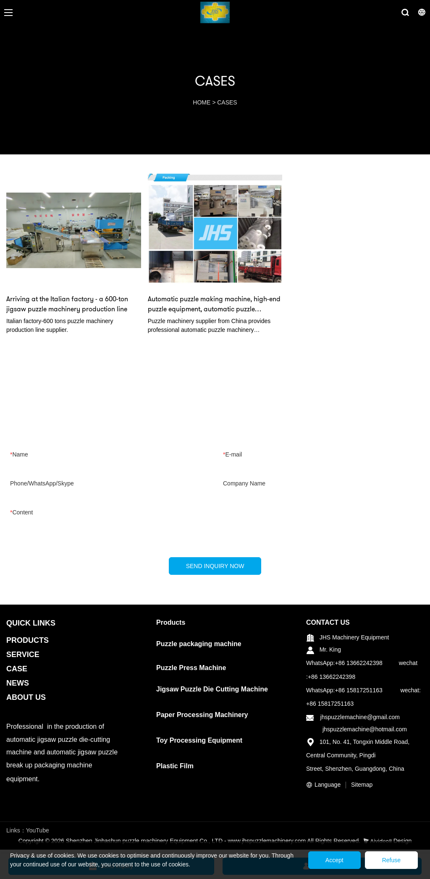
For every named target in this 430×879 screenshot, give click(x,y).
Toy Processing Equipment (199, 740)
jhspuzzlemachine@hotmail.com (364, 729)
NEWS (17, 683)
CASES (227, 102)
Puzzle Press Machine (191, 667)
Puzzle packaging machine (198, 643)
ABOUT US (26, 697)
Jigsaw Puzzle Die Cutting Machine (212, 689)
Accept (334, 860)
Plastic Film (175, 765)
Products (170, 622)
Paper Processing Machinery (202, 714)
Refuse (391, 860)
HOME (201, 102)
